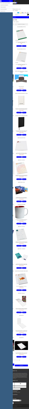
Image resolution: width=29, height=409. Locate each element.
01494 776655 (14, 10)
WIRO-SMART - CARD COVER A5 (8, 226)
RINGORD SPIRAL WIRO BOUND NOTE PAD (8, 205)
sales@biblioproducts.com (14, 9)
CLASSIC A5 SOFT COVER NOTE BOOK (21, 115)
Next (18, 360)
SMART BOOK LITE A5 (21, 182)
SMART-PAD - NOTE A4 (21, 226)
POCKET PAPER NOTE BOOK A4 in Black (7, 115)
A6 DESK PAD (21, 337)
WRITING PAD (21, 315)
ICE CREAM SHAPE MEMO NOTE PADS (8, 337)
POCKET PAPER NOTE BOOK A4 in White (21, 93)
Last (19, 360)
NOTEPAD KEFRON (8, 93)
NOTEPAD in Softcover (7, 293)
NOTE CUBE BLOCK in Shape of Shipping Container (21, 71)
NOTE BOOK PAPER (8, 182)
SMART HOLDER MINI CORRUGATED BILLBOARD (7, 71)
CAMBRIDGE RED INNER (21, 204)
